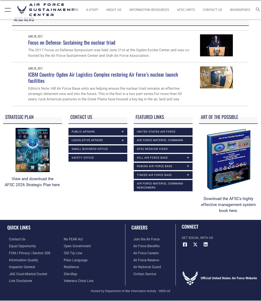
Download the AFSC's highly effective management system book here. (228, 204)
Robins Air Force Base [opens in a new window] (154, 166)
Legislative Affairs (87, 140)
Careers (139, 227)
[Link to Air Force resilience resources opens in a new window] (71, 266)
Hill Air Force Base (152, 157)
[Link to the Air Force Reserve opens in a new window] (144, 260)
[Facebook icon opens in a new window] (185, 244)
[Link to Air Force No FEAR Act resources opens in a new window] (73, 239)
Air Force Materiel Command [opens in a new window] (160, 140)
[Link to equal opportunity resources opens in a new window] (20, 246)
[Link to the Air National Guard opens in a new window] (144, 266)
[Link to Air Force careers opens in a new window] (143, 253)
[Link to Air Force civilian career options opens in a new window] (142, 273)
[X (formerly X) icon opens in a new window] (195, 244)
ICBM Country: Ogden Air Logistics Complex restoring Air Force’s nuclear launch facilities (103, 77)
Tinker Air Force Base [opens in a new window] (154, 175)
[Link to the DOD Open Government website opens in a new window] (76, 246)
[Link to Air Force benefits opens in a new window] (144, 246)
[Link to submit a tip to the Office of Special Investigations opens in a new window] (72, 253)
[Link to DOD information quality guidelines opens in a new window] (21, 260)
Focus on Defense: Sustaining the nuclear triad (71, 42)
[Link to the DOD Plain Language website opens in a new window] (74, 260)
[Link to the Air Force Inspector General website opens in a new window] (19, 266)
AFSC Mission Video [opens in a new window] (152, 148)
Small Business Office (90, 148)
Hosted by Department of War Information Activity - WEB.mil (130, 289)
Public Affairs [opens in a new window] (83, 131)
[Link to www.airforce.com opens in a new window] (144, 239)
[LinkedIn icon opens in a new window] (205, 244)
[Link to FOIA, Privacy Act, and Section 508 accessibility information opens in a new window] (26, 253)
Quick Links (18, 227)
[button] (7, 10)
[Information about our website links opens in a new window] (18, 280)
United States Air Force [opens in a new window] (156, 131)
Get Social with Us (197, 238)
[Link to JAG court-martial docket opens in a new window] (25, 273)
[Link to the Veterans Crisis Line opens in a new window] (78, 280)
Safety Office (83, 157)
